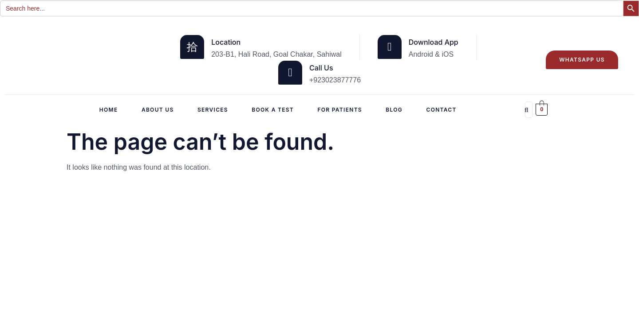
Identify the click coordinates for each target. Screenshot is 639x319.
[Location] (192, 47)
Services (207, 109)
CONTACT (448, 109)
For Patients (340, 109)
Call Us (321, 67)
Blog (397, 109)
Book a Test (270, 109)
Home (97, 109)
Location (226, 42)
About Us (149, 109)
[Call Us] (290, 73)
